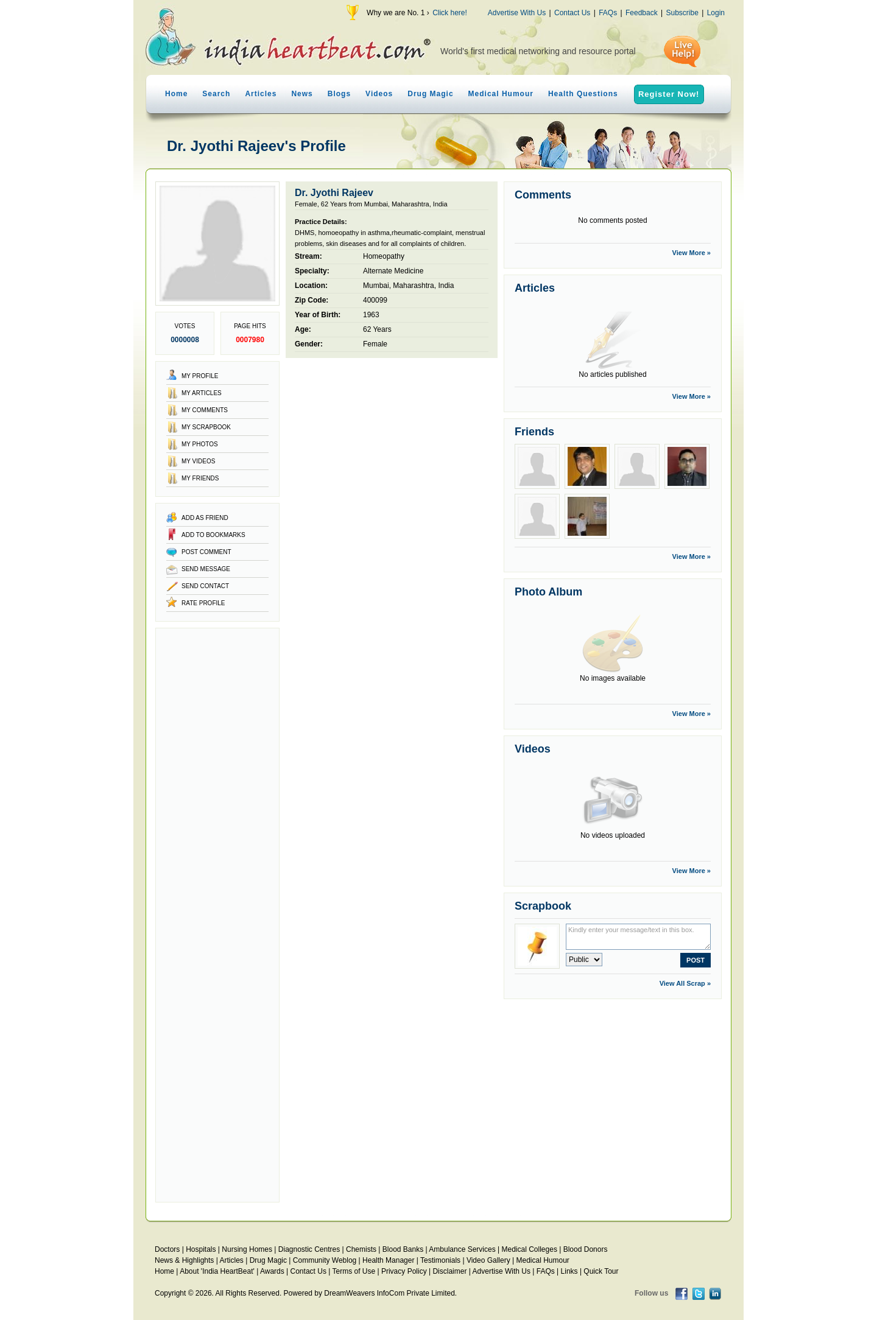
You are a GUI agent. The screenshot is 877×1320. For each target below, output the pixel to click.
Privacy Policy (404, 1271)
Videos (379, 94)
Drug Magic (430, 94)
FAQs (608, 13)
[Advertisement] (217, 915)
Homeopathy (383, 256)
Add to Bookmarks (213, 535)
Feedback (641, 13)
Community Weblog (324, 1260)
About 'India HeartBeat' (217, 1271)
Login (716, 13)
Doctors (167, 1249)
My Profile (199, 376)
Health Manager (388, 1260)
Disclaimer (449, 1271)
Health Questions (583, 94)
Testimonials (440, 1260)
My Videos (198, 461)
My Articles (201, 393)
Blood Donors (585, 1249)
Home (176, 94)
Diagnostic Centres (309, 1249)
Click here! (449, 13)
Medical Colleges (529, 1249)
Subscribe (682, 13)
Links (569, 1271)
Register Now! (668, 94)
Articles (260, 94)
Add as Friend (204, 517)
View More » (691, 252)
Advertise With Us (517, 13)
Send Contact (205, 586)
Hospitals (201, 1249)
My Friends (200, 478)
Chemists (361, 1249)
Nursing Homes (247, 1249)
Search (216, 94)
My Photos (199, 444)
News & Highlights (184, 1260)
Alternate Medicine (393, 271)
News (301, 94)
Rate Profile (203, 603)
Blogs (339, 94)
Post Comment (206, 552)
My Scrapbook (206, 427)
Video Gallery (488, 1260)
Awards (272, 1271)
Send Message (205, 569)
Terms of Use (353, 1271)
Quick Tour (600, 1271)
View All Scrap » (685, 983)
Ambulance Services (462, 1249)
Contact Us (572, 13)
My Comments (204, 410)
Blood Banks (402, 1249)
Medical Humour (501, 94)
